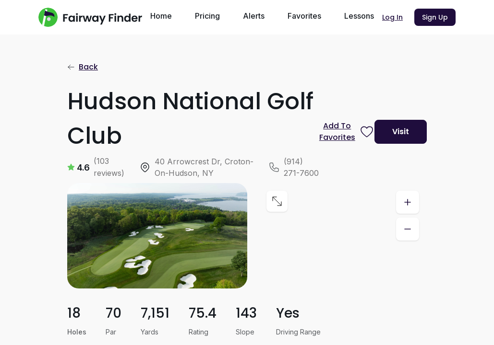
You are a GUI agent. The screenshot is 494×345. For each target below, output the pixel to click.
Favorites (304, 16)
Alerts (254, 16)
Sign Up (435, 17)
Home (161, 16)
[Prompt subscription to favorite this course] (343, 131)
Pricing (207, 16)
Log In (392, 17)
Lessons (359, 16)
